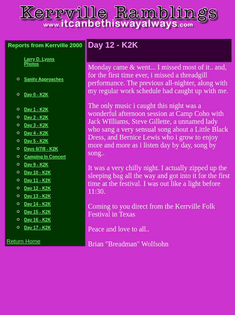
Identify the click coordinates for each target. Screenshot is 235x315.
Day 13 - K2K (37, 196)
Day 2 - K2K (36, 117)
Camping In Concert (45, 156)
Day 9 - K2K (36, 164)
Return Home (23, 241)
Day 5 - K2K (36, 141)
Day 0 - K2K (36, 94)
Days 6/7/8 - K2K (41, 149)
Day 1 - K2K (36, 109)
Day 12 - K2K (37, 188)
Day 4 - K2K (36, 133)
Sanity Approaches (43, 79)
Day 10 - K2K (37, 172)
